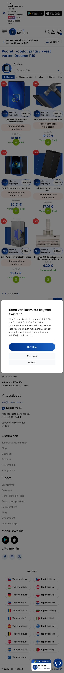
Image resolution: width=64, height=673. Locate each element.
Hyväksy (32, 346)
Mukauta (32, 356)
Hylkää (32, 362)
